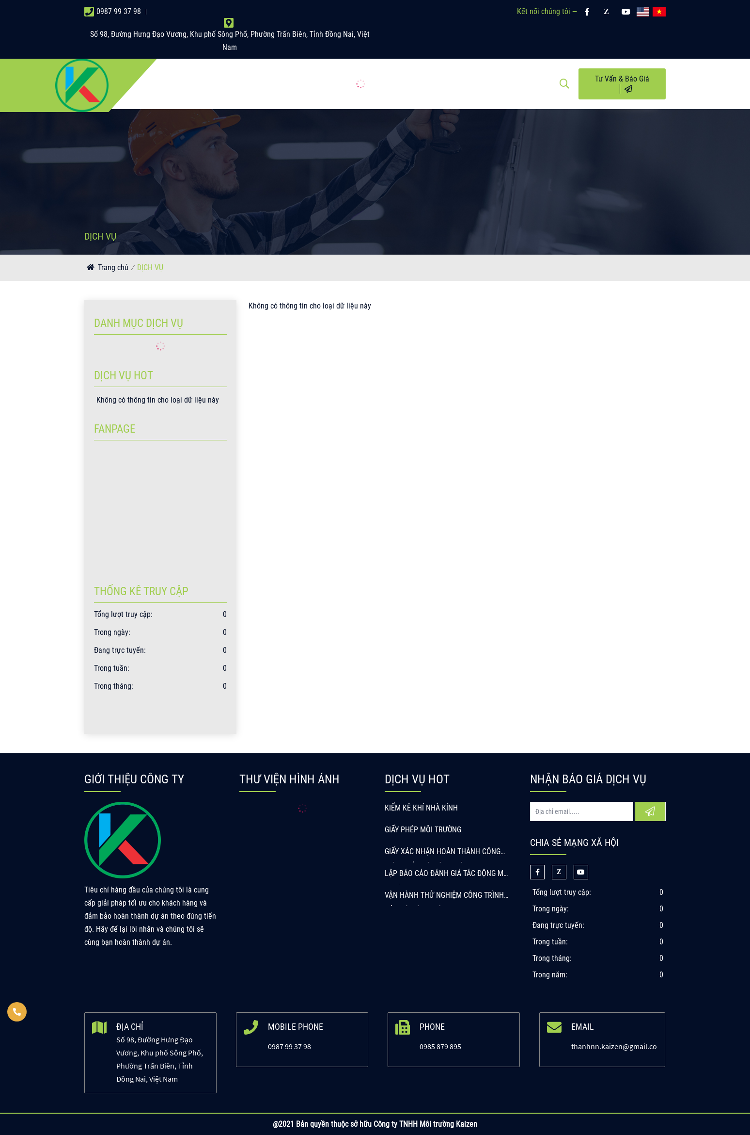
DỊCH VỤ (150, 267)
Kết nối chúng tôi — (547, 11)
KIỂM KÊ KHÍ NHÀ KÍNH (421, 807)
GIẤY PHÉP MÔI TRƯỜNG (423, 829)
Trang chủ (113, 267)
